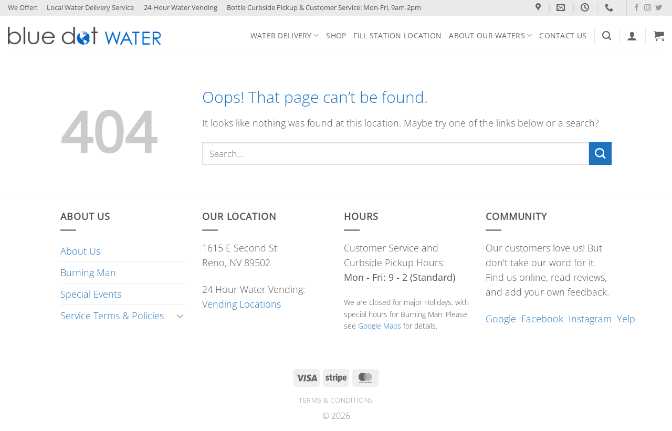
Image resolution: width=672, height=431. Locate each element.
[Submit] (600, 153)
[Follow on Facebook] (636, 8)
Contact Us (562, 35)
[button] (659, 35)
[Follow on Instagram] (647, 8)
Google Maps (379, 326)
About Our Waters (490, 35)
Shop (336, 35)
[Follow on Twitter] (658, 8)
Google (501, 318)
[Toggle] (180, 316)
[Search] (606, 35)
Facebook (542, 318)
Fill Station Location (397, 35)
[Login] (632, 35)
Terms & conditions (336, 400)
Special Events (90, 294)
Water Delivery (284, 35)
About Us (80, 251)
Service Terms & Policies (112, 315)
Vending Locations (241, 304)
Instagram (590, 318)
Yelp (626, 318)
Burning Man (88, 272)
